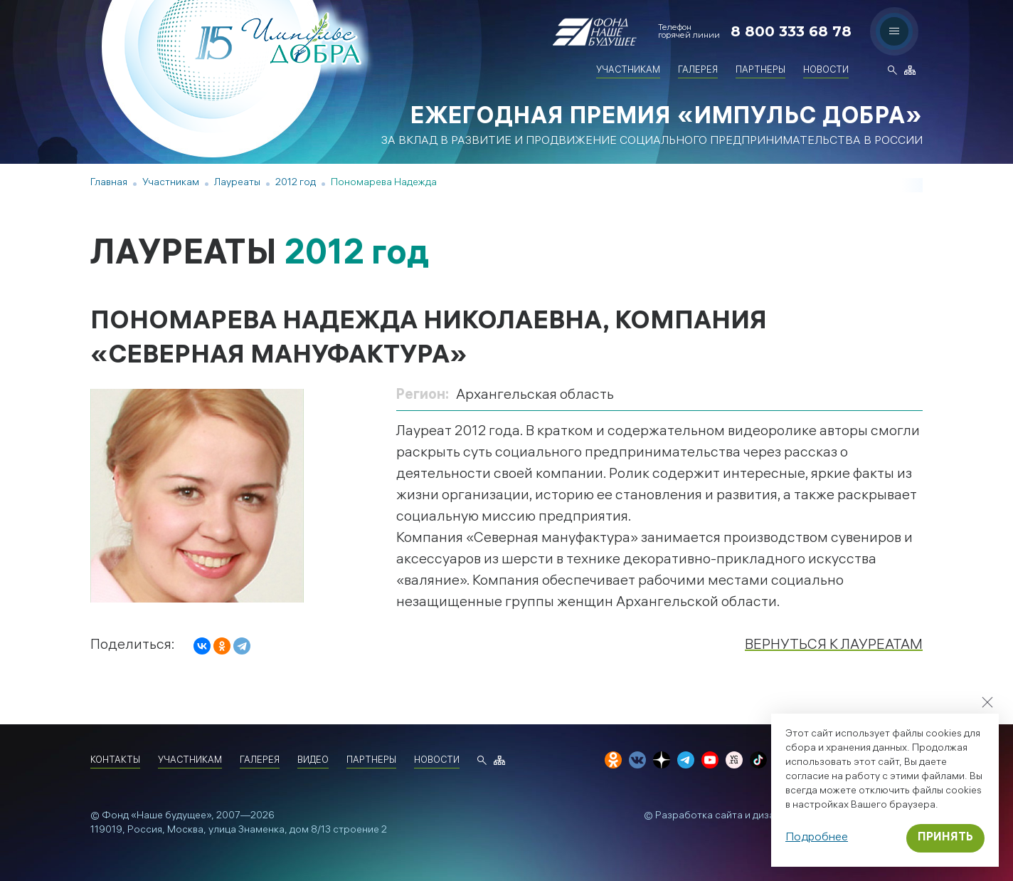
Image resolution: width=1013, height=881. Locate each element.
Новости (826, 70)
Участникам (628, 70)
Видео (313, 761)
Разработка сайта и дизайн (720, 816)
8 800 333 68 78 (791, 31)
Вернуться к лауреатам (834, 645)
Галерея (698, 70)
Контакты (115, 761)
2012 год (295, 183)
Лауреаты (237, 183)
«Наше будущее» (171, 816)
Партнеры (760, 70)
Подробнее (816, 838)
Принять (945, 838)
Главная (108, 183)
